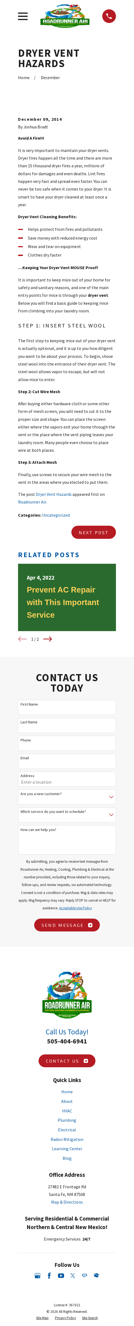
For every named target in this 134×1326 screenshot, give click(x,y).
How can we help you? (38, 829)
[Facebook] (49, 1276)
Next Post (94, 532)
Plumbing (67, 1120)
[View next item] (47, 639)
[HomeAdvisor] (96, 1276)
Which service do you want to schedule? (53, 811)
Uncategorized (56, 515)
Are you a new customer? (41, 794)
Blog (67, 1158)
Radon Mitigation (67, 1139)
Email (25, 758)
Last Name (29, 722)
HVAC (67, 1111)
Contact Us (67, 1060)
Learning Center (67, 1148)
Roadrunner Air (32, 502)
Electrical (67, 1129)
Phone (26, 740)
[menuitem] (42, 1318)
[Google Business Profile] (37, 1276)
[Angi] (84, 1276)
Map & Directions (67, 1202)
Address (27, 775)
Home (67, 1091)
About (67, 1101)
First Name (29, 704)
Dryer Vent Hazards (54, 494)
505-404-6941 (67, 1041)
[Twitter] (73, 1276)
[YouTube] (61, 1276)
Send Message (67, 925)
